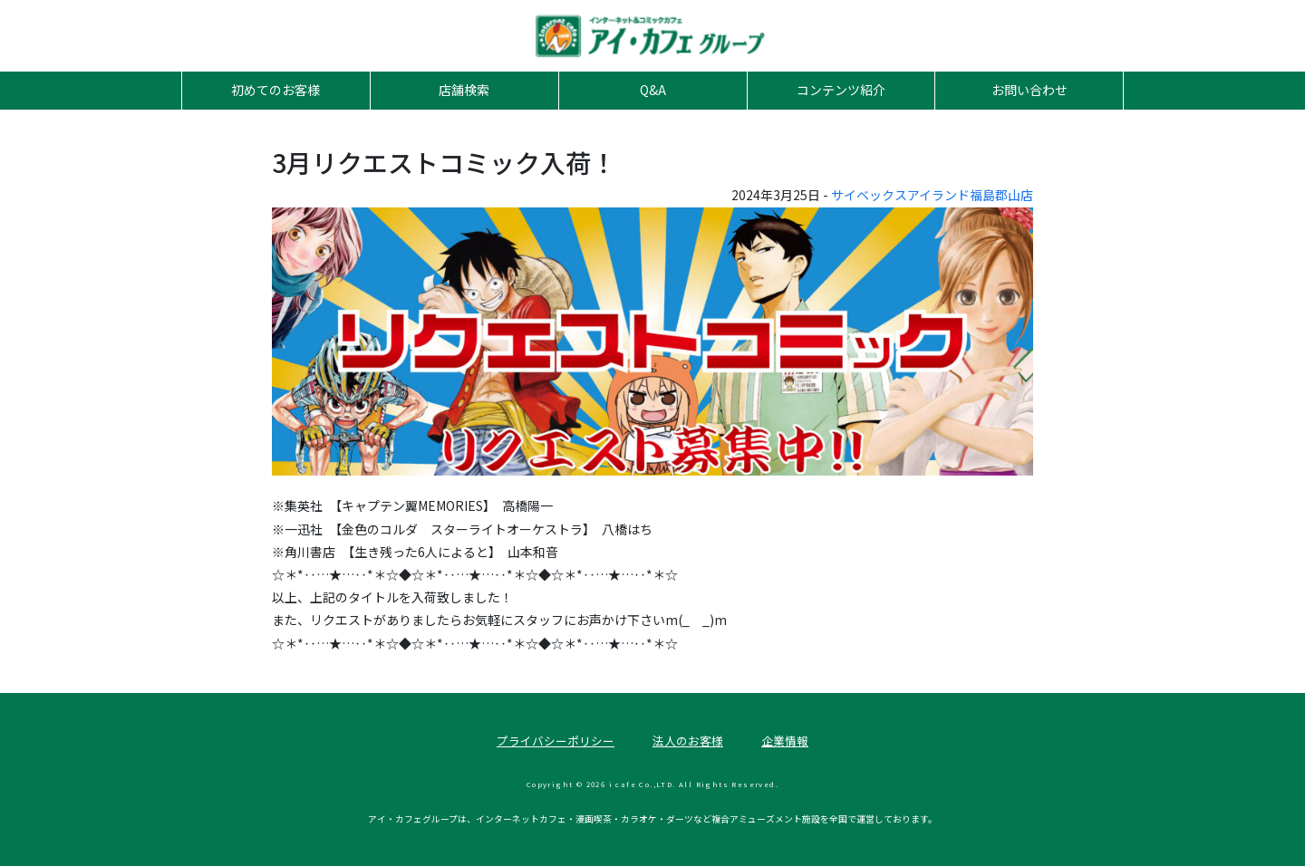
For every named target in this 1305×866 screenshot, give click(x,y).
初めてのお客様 (275, 90)
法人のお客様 (687, 740)
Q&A (653, 90)
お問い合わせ (1029, 90)
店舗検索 (464, 90)
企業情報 (784, 740)
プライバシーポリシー (555, 740)
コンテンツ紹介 (841, 90)
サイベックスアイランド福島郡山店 (932, 195)
